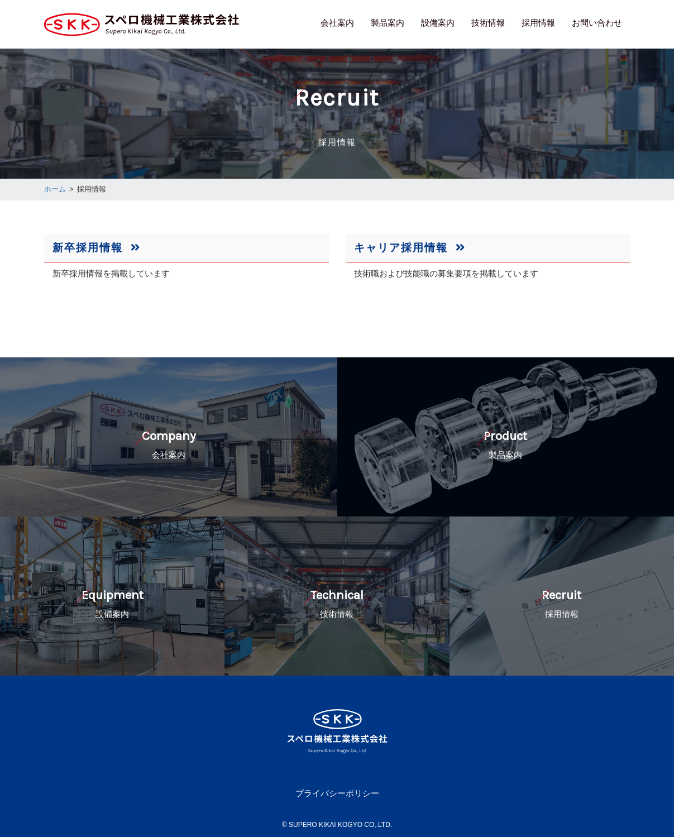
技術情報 (488, 22)
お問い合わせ (597, 22)
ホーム (55, 189)
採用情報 (538, 22)
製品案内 (387, 22)
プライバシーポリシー (337, 793)
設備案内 (438, 22)
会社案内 (337, 22)
